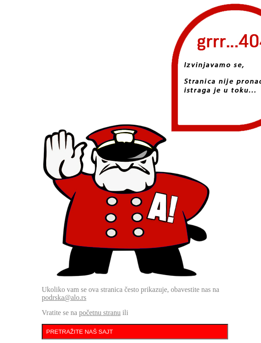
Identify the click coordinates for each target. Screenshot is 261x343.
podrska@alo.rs (64, 297)
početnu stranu (100, 312)
